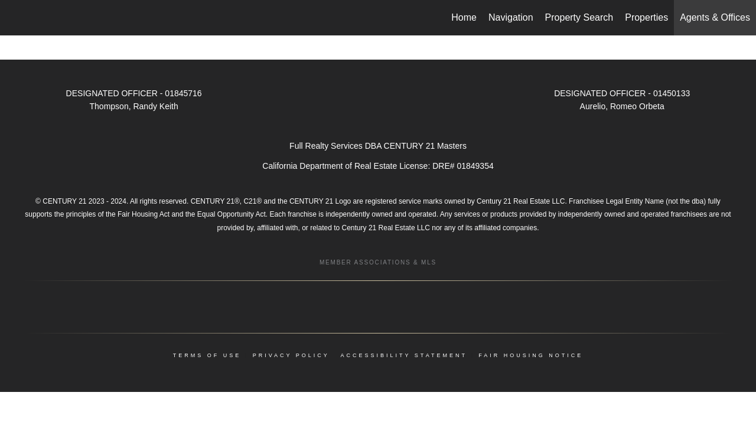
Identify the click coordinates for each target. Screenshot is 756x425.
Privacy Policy (291, 355)
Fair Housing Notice (530, 355)
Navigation (510, 17)
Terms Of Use (207, 355)
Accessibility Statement (404, 355)
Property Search (579, 17)
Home (464, 17)
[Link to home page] (15, 17)
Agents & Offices (715, 17)
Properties (646, 17)
